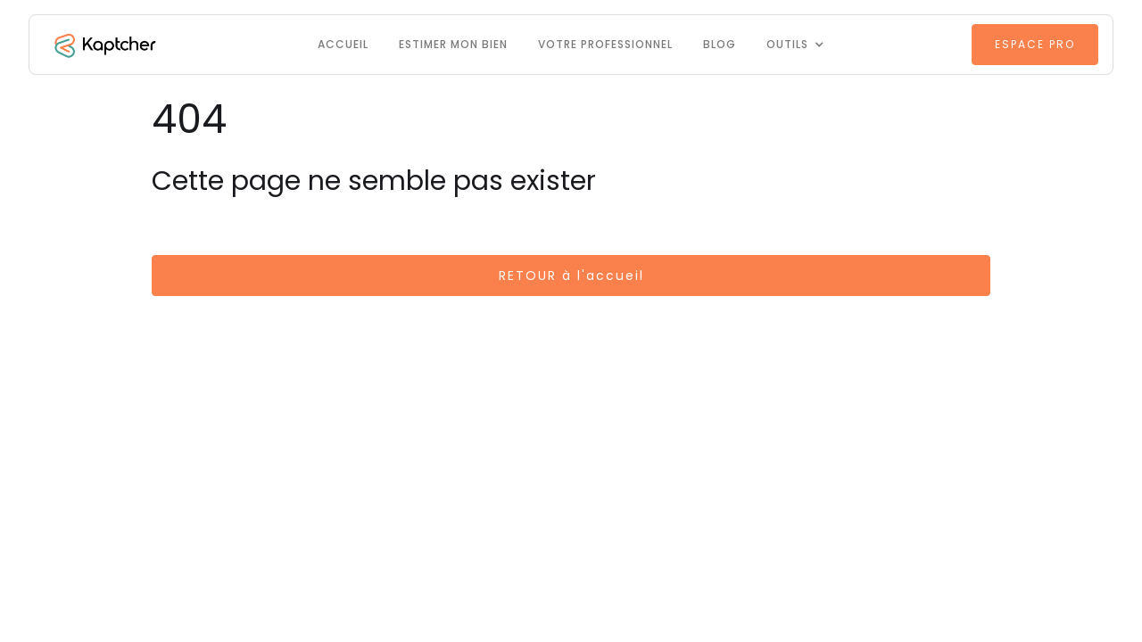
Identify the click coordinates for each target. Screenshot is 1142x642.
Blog (719, 44)
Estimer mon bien (453, 44)
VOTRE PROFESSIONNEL (605, 44)
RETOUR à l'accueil (571, 275)
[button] (795, 45)
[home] (103, 45)
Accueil (343, 44)
